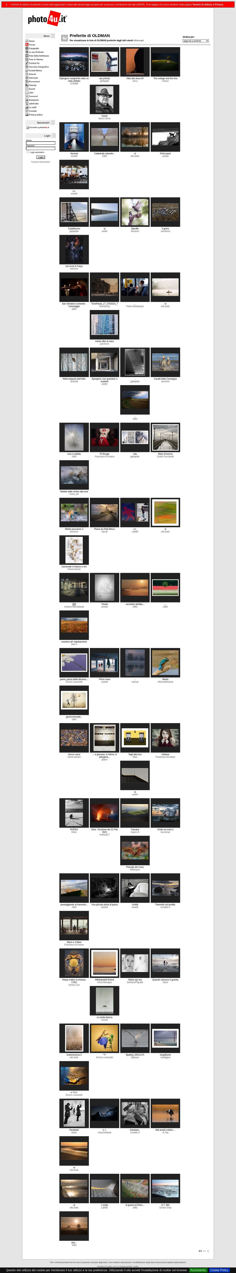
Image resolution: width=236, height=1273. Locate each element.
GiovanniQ (104, 306)
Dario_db (74, 494)
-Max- (135, 757)
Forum (30, 45)
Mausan (135, 1057)
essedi (74, 156)
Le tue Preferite (34, 52)
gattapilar (104, 81)
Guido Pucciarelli (165, 456)
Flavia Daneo (74, 569)
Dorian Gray (165, 1207)
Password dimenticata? (40, 162)
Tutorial (30, 85)
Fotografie (32, 48)
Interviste (31, 78)
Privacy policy (34, 115)
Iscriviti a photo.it (37, 127)
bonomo (135, 231)
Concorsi (31, 96)
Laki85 (135, 531)
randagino (165, 1057)
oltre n (74, 644)
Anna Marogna (104, 982)
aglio (74, 309)
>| (207, 1251)
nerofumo (165, 231)
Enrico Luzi (74, 985)
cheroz (165, 81)
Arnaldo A (165, 907)
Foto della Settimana (37, 56)
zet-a (135, 81)
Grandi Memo (33, 70)
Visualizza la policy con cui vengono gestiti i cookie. (118, 1266)
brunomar (165, 832)
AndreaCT (105, 834)
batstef (104, 907)
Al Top (165, 1132)
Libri (29, 92)
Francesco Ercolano (104, 456)
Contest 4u (32, 63)
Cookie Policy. (219, 1270)
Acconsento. (198, 1270)
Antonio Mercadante (74, 606)
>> (204, 1251)
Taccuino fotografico (37, 67)
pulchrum (104, 344)
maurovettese (104, 1132)
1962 (104, 156)
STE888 (74, 83)
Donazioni (32, 100)
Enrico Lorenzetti (74, 682)
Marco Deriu (104, 118)
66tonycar (135, 869)
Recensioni (32, 81)
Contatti (31, 111)
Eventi (30, 89)
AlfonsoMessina (165, 682)
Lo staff (30, 107)
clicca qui (139, 40)
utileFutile (32, 104)
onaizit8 (74, 381)
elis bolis (135, 156)
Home (30, 41)
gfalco (104, 759)
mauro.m (135, 832)
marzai (135, 682)
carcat (105, 531)
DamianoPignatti (135, 982)
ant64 (104, 231)
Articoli (30, 74)
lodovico (74, 268)
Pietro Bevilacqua (134, 306)
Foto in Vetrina (34, 59)
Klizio (74, 832)
